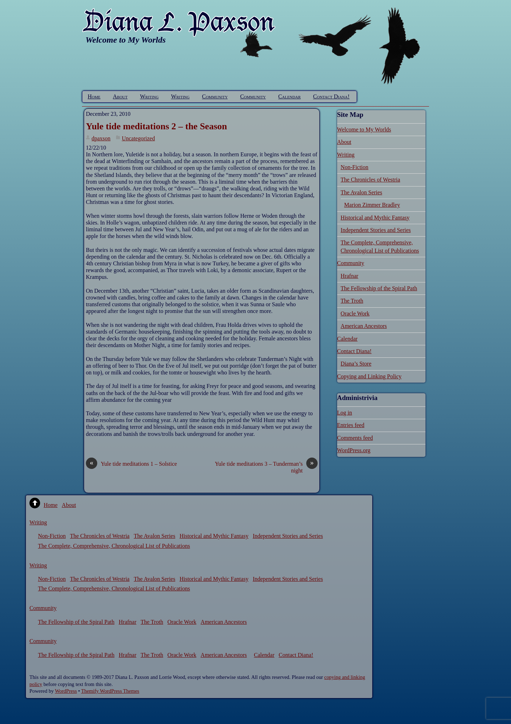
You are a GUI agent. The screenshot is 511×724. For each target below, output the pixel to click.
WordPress (66, 691)
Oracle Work (355, 313)
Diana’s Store (356, 364)
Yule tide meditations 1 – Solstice (131, 463)
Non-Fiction (354, 167)
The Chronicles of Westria (370, 180)
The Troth (352, 301)
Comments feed (355, 438)
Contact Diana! (331, 96)
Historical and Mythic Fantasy (375, 218)
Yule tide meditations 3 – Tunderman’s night (266, 467)
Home (94, 96)
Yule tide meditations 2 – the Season (156, 126)
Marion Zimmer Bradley (372, 205)
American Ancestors (364, 326)
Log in (344, 413)
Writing (149, 96)
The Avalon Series (361, 192)
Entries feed (350, 425)
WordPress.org (353, 450)
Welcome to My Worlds (364, 129)
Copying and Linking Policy (369, 376)
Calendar (289, 96)
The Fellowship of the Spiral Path (379, 288)
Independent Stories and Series (376, 230)
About (120, 96)
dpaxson (101, 138)
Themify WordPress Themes (110, 691)
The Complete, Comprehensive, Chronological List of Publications (114, 546)
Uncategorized (138, 138)
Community (214, 96)
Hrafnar (349, 276)
